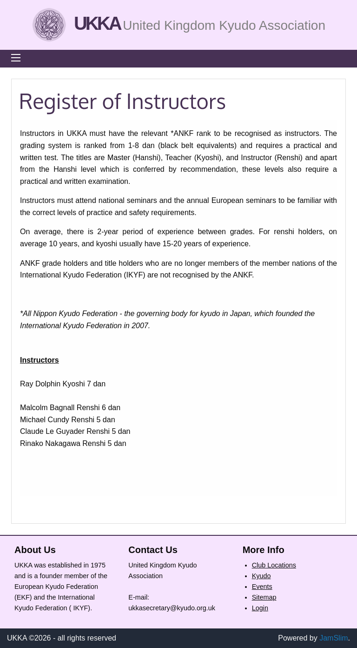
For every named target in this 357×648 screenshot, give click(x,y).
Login (260, 608)
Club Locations (274, 565)
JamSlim (333, 638)
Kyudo (261, 576)
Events (262, 586)
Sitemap (264, 597)
